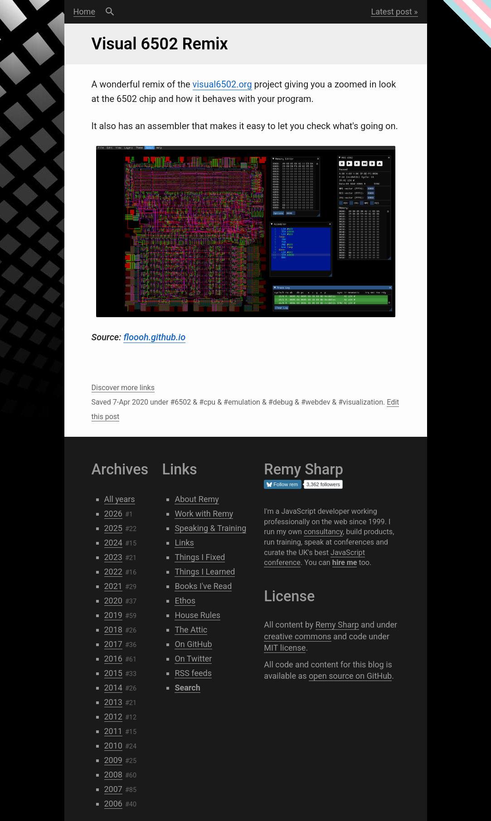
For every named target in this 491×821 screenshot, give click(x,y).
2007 (113, 789)
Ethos (185, 600)
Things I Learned (205, 571)
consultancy (323, 531)
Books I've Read (203, 586)
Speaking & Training (210, 528)
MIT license (285, 647)
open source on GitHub (350, 676)
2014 (113, 687)
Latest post (391, 11)
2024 (113, 542)
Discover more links (123, 387)
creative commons (297, 636)
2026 (113, 513)
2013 (113, 702)
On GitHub (193, 644)
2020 (113, 600)
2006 (113, 803)
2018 (113, 629)
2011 (113, 731)
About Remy (197, 499)
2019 (113, 615)
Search (110, 12)
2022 (113, 571)
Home (84, 11)
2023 (113, 557)
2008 (113, 774)
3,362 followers (323, 484)
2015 (113, 673)
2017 (113, 644)
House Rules (197, 615)
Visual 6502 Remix (160, 43)
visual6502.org (222, 84)
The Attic (191, 629)
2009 (113, 760)
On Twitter (193, 658)
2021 (113, 586)
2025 (113, 528)
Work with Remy (204, 513)
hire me (344, 562)
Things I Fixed (200, 557)
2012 (113, 716)
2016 (113, 658)
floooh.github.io (154, 337)
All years (119, 499)
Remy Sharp (337, 624)
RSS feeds (193, 673)
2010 (113, 745)
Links (184, 542)
